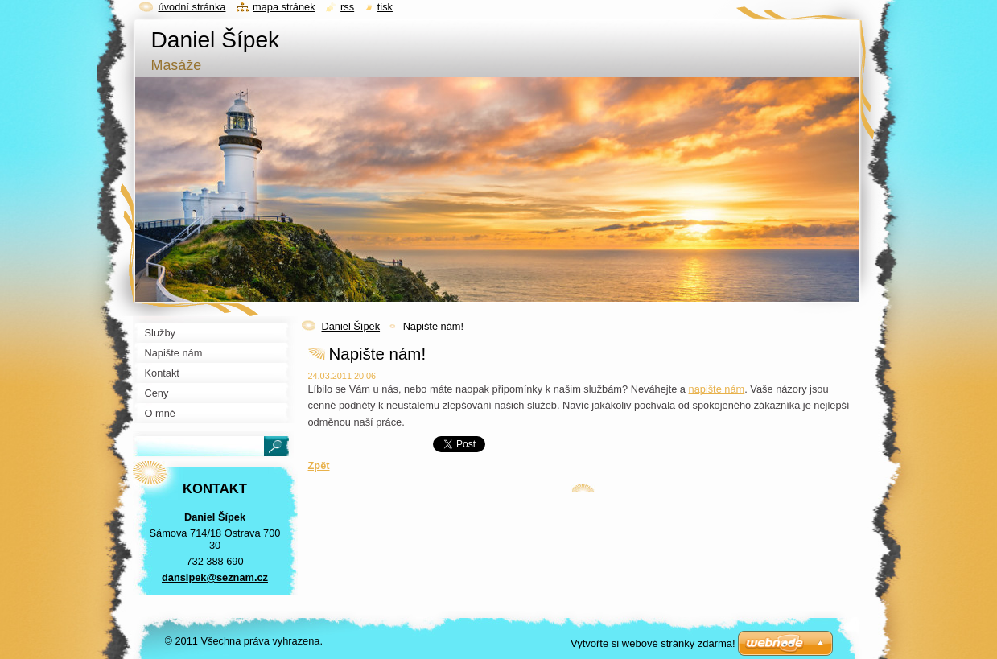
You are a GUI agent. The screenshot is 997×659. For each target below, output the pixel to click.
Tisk (385, 7)
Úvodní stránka (192, 7)
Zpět (319, 465)
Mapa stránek (284, 7)
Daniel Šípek (351, 326)
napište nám (717, 389)
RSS (347, 7)
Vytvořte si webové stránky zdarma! (653, 643)
